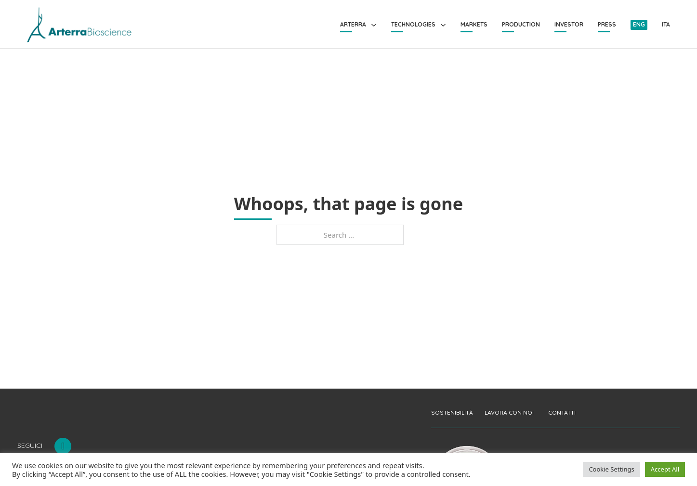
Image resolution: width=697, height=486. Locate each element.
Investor (568, 24)
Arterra (353, 24)
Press (607, 24)
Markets (473, 24)
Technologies (413, 24)
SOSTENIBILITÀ (452, 412)
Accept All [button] (665, 469)
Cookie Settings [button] (611, 469)
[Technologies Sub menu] (443, 25)
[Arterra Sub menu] (374, 25)
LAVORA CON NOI (509, 412)
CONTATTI (562, 412)
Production (521, 24)
